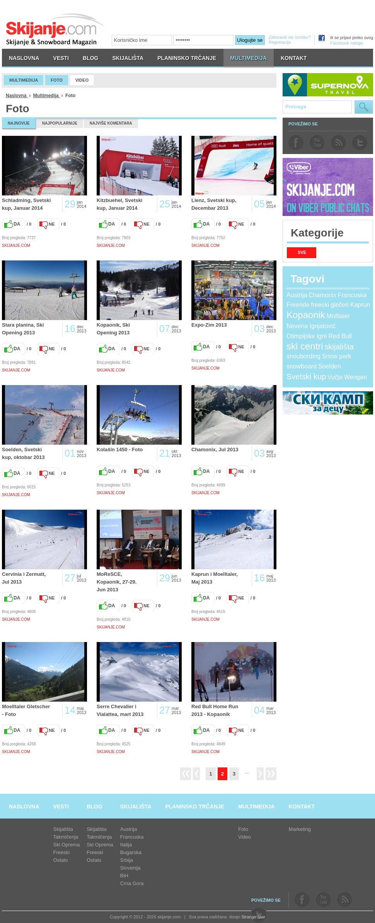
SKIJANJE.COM (16, 245)
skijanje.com (55, 29)
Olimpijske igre (306, 336)
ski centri (304, 346)
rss (338, 143)
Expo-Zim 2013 (209, 325)
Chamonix (322, 295)
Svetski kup (306, 376)
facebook (295, 143)
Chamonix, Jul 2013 (214, 449)
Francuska (352, 295)
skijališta (339, 346)
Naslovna (17, 95)
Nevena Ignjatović (311, 326)
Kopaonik (305, 315)
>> (271, 773)
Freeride (298, 304)
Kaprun (360, 304)
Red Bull (340, 336)
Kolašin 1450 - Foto (120, 449)
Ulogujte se (250, 40)
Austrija (296, 295)
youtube (317, 143)
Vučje (335, 377)
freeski (320, 304)
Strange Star (253, 916)
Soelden (329, 366)
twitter (359, 143)
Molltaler (338, 316)
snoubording (303, 356)
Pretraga (364, 107)
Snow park (336, 356)
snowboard (301, 366)
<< (185, 773)
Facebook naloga (346, 43)
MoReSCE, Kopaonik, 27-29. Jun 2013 (116, 582)
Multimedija (46, 95)
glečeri (340, 304)
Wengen (355, 377)
